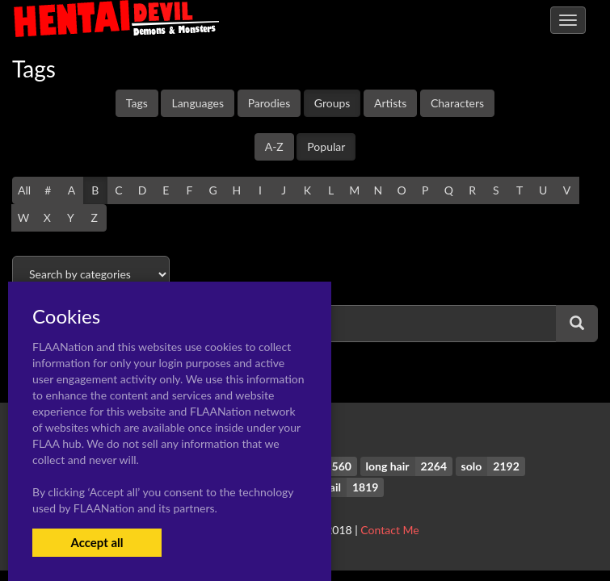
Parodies (269, 103)
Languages (197, 103)
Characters (457, 103)
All (24, 190)
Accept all (96, 542)
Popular (326, 146)
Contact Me (389, 530)
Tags (137, 103)
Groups (332, 103)
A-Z (274, 146)
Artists (390, 103)
